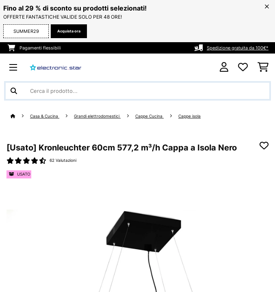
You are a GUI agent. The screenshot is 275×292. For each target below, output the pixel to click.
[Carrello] (263, 67)
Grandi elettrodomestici (97, 116)
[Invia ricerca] (14, 91)
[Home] (20, 116)
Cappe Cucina (149, 116)
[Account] (224, 67)
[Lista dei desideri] (243, 67)
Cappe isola (189, 116)
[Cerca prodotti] (137, 91)
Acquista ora (68, 31)
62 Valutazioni (63, 160)
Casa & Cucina (44, 116)
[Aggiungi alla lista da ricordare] (264, 145)
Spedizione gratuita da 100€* (238, 48)
